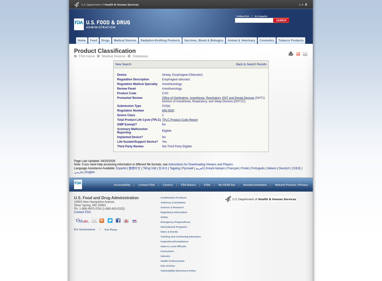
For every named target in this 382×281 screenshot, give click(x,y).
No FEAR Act (227, 184)
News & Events (169, 231)
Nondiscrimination (255, 184)
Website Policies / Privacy (291, 184)
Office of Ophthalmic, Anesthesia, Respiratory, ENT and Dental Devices (208, 98)
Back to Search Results (251, 64)
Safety (164, 217)
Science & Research (172, 207)
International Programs (174, 226)
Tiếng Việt (149, 168)
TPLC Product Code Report (180, 120)
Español (121, 168)
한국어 (163, 168)
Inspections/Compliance (175, 241)
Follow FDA (243, 16)
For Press (111, 229)
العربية (200, 168)
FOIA (207, 184)
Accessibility (122, 184)
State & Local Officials (173, 246)
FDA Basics (188, 184)
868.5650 (168, 110)
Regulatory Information (174, 212)
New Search (123, 64)
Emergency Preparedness (175, 222)
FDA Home (87, 56)
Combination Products (174, 197)
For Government (84, 229)
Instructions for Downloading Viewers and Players (200, 164)
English (90, 172)
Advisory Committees (173, 202)
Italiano (272, 168)
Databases (140, 56)
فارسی (78, 172)
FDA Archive (168, 265)
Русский (187, 168)
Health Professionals (172, 261)
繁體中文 (135, 168)
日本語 (296, 168)
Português (258, 168)
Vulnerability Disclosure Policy (178, 270)
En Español (261, 16)
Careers (168, 184)
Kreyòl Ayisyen (215, 168)
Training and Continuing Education (181, 236)
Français (233, 168)
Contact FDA (146, 184)
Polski (245, 168)
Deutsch (284, 168)
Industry (165, 256)
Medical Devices (113, 56)
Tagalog (175, 168)
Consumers (167, 251)
